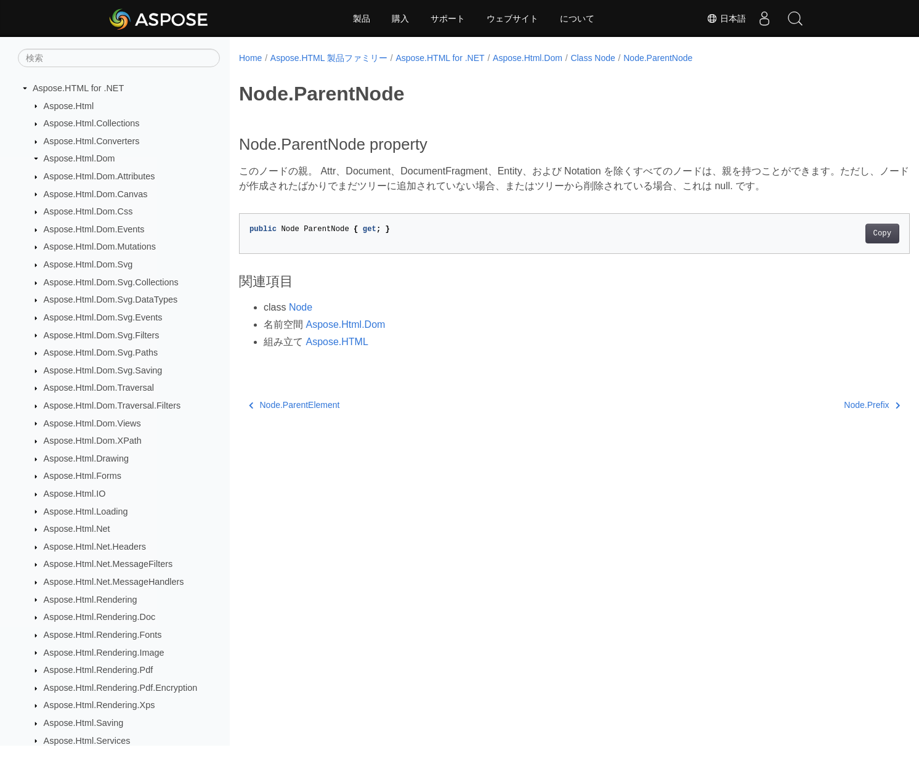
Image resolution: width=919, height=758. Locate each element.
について (577, 18)
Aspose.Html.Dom (79, 158)
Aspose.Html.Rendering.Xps (99, 705)
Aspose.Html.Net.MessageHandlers (114, 582)
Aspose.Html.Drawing (86, 458)
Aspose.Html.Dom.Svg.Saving (103, 370)
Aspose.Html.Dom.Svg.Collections (111, 282)
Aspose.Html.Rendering (90, 600)
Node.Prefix (826, 405)
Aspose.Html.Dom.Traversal (99, 388)
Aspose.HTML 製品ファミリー (328, 58)
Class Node (592, 58)
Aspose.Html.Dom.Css (88, 211)
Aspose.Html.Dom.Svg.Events (103, 317)
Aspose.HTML (337, 341)
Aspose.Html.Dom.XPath (93, 441)
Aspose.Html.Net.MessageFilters (108, 564)
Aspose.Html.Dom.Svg (88, 264)
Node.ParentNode (657, 58)
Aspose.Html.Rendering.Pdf (98, 670)
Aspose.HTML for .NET (78, 88)
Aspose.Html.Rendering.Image (104, 653)
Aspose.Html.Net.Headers (95, 547)
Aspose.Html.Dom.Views (92, 423)
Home (250, 58)
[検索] (119, 58)
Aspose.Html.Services (87, 741)
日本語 (726, 18)
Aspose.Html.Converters (92, 141)
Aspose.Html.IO (75, 494)
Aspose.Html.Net (77, 529)
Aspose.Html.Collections (92, 123)
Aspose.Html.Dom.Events (94, 229)
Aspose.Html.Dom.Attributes (99, 176)
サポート (448, 18)
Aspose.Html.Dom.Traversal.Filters (112, 405)
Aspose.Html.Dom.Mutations (100, 246)
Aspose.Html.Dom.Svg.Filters (102, 335)
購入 (400, 18)
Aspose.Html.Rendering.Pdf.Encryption (121, 688)
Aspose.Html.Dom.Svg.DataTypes (111, 299)
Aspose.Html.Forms (82, 476)
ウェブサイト (512, 18)
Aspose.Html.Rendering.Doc (100, 617)
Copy (835, 233)
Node (300, 307)
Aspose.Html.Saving (84, 723)
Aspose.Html (69, 106)
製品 (361, 18)
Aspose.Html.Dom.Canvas (96, 194)
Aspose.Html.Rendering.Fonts (103, 635)
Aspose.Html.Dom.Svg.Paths (101, 352)
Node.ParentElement (294, 405)
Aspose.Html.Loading (86, 511)
